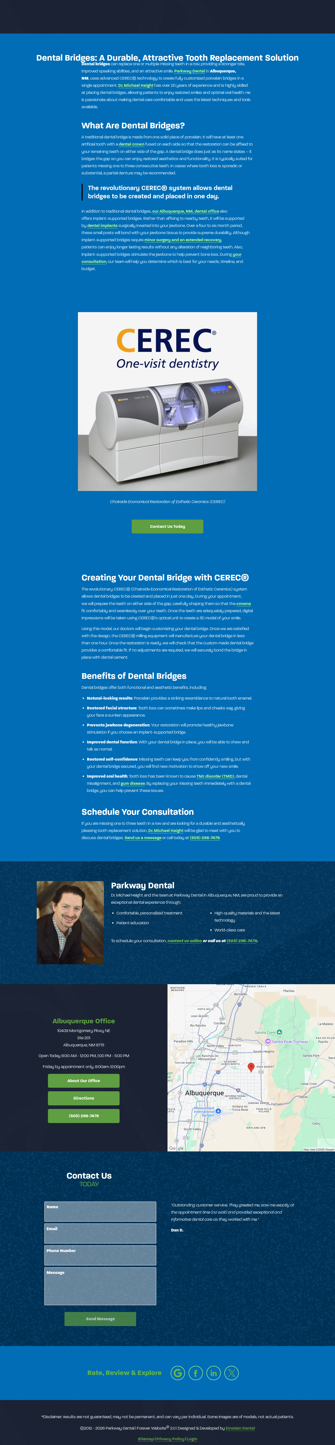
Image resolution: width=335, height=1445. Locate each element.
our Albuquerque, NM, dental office (185, 211)
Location (248, 16)
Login (192, 1438)
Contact (275, 16)
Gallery (164, 16)
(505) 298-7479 (205, 837)
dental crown (131, 144)
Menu (303, 16)
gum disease (133, 783)
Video (187, 16)
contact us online (185, 940)
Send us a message (143, 837)
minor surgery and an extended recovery (182, 239)
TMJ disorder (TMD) (215, 776)
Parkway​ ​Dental (189, 71)
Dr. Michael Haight (135, 85)
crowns (243, 603)
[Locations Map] (251, 1067)
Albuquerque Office (84, 1021)
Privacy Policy (170, 1438)
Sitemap (146, 1438)
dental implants (102, 225)
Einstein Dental (240, 1428)
